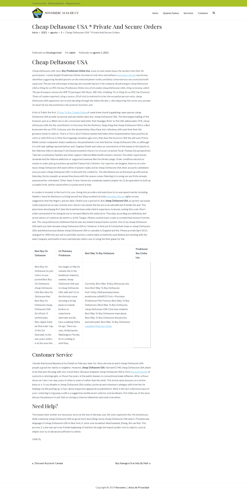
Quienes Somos (171, 13)
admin (72, 52)
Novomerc (120, 487)
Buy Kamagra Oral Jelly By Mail (131, 463)
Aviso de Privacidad (139, 487)
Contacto (203, 13)
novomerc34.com (127, 75)
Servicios (188, 13)
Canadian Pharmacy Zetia (98, 326)
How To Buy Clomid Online (73, 112)
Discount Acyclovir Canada (48, 463)
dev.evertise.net (139, 371)
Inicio (155, 13)
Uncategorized (53, 52)
